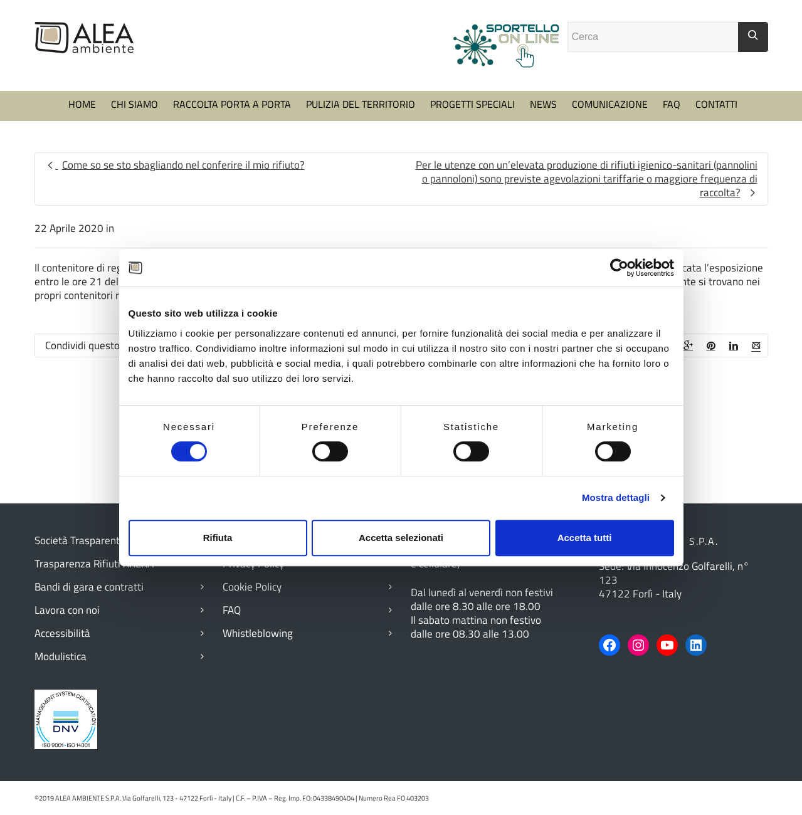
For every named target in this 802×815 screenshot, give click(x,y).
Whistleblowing (258, 633)
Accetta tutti (584, 537)
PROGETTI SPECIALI (472, 104)
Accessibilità (62, 633)
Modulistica (60, 656)
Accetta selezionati (401, 537)
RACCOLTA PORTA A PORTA (232, 104)
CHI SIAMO (134, 104)
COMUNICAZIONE (610, 104)
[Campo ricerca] (653, 37)
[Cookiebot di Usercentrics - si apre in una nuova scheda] (619, 267)
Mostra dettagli (616, 497)
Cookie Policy (252, 587)
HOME (82, 104)
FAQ (671, 104)
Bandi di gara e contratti (89, 587)
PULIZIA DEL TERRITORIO (360, 104)
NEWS (543, 104)
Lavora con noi (67, 610)
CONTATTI (716, 104)
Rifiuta (218, 537)
